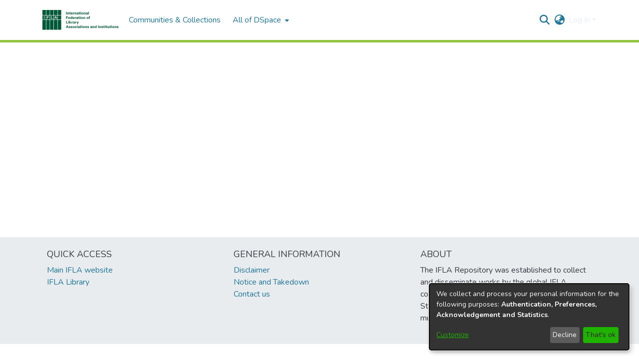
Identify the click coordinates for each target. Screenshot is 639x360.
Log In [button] (580, 19)
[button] (80, 20)
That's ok (601, 335)
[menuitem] (260, 20)
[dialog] (529, 317)
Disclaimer (252, 270)
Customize (452, 335)
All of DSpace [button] (257, 19)
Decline (565, 335)
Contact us (252, 294)
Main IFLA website (80, 270)
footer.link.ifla (275, 352)
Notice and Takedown (271, 282)
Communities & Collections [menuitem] (175, 19)
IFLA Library (68, 282)
